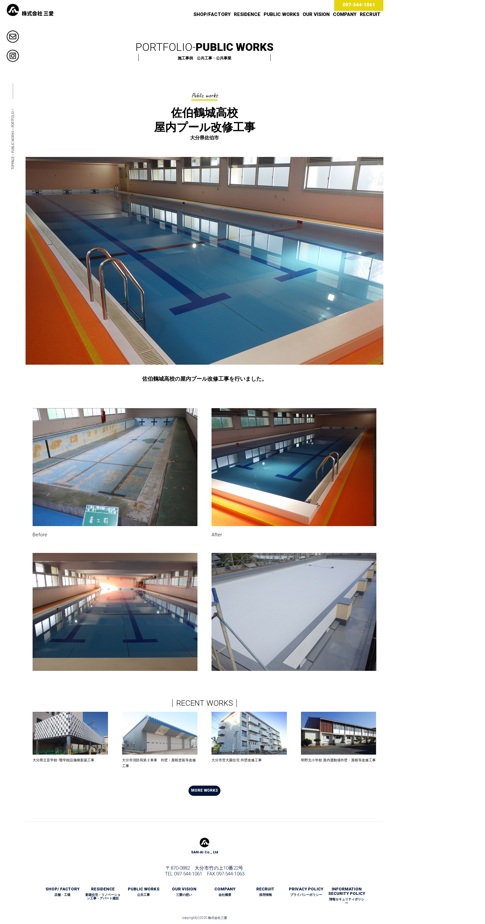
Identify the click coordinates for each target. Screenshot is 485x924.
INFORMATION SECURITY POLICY (346, 896)
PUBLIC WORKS (281, 14)
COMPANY (345, 14)
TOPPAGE (13, 162)
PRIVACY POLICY (306, 892)
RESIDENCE (247, 14)
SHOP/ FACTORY (62, 892)
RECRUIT (370, 14)
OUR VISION (316, 14)
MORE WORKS (204, 790)
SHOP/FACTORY (212, 14)
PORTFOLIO (13, 119)
